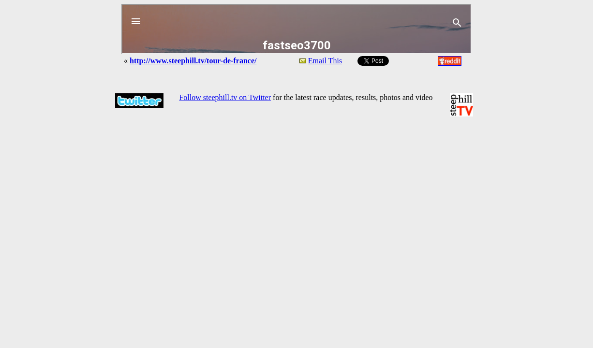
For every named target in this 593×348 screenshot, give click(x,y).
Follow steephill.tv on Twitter (225, 97)
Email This (325, 61)
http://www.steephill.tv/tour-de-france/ (193, 61)
